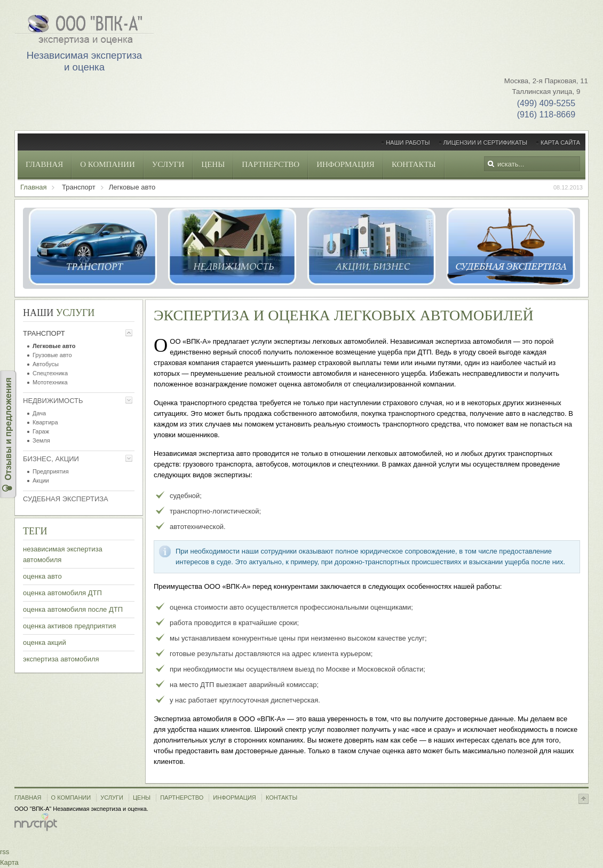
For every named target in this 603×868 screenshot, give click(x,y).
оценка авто (42, 576)
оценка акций (44, 642)
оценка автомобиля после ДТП (73, 609)
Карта (9, 862)
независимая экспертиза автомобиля (62, 554)
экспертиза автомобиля (61, 659)
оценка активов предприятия (69, 626)
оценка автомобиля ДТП (62, 593)
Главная (33, 187)
